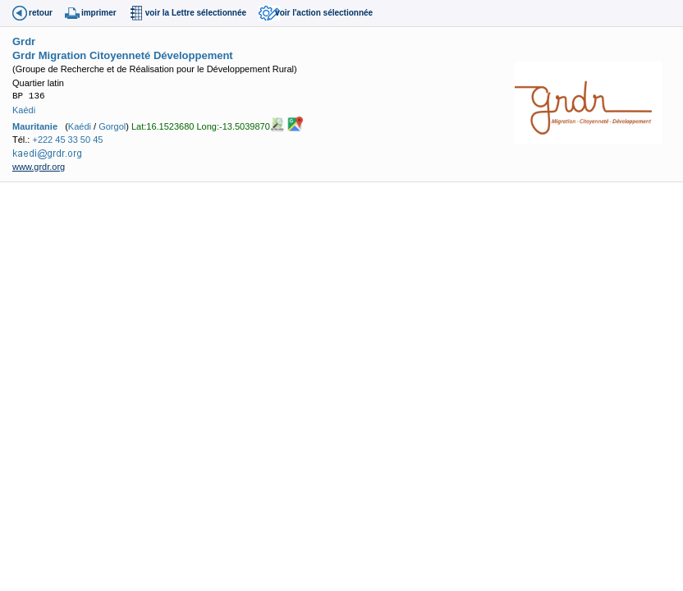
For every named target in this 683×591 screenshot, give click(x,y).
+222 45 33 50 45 (67, 139)
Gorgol (112, 126)
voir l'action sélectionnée (324, 12)
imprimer (99, 12)
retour (41, 12)
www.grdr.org (38, 167)
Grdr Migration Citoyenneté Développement (122, 55)
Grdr (23, 41)
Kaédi (23, 110)
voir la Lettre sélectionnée (195, 12)
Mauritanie (34, 126)
